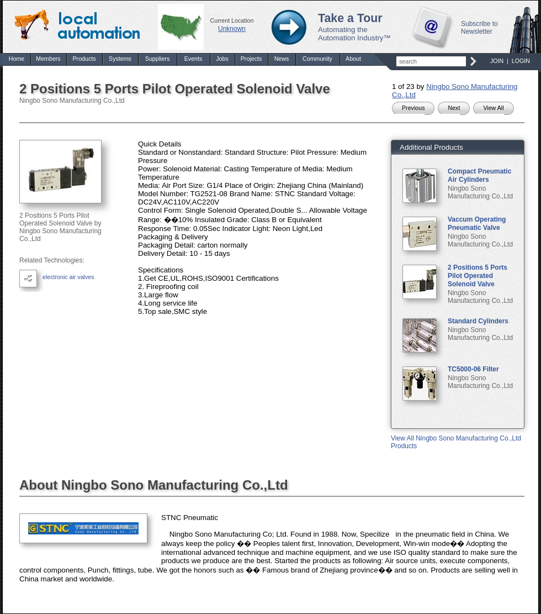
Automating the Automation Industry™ (354, 33)
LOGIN (521, 60)
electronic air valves (68, 277)
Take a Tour (350, 18)
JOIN (496, 60)
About (353, 58)
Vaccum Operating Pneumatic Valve (477, 224)
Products (84, 58)
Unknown (232, 29)
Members (48, 58)
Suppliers (157, 58)
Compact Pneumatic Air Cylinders (479, 175)
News (281, 58)
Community (317, 58)
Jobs (222, 58)
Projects (251, 58)
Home (16, 58)
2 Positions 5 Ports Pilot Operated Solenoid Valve (477, 276)
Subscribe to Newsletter (479, 27)
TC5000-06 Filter (473, 369)
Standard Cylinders (478, 321)
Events (193, 58)
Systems (120, 58)
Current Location (232, 20)
